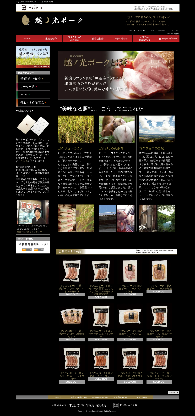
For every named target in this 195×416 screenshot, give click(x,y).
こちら (24, 161)
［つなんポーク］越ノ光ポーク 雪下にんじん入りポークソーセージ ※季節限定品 (101, 277)
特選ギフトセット (33, 79)
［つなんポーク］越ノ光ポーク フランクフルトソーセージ (72, 275)
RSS (27, 249)
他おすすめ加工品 (33, 103)
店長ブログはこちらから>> (29, 232)
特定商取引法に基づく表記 (100, 397)
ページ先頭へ (173, 392)
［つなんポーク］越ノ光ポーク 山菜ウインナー (101, 320)
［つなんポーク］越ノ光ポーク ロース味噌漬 (159, 274)
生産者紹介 (51, 38)
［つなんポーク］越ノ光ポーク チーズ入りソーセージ (159, 362)
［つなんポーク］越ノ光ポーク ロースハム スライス (130, 275)
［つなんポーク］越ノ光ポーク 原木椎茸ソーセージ (159, 320)
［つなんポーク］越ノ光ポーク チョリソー (101, 361)
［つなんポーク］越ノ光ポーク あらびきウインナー (130, 362)
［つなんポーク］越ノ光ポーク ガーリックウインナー (72, 362)
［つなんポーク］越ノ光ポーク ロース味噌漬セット (72, 320)
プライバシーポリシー (121, 397)
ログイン (152, 30)
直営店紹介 (97, 38)
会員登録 (161, 30)
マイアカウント (173, 30)
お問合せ (121, 38)
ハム (33, 95)
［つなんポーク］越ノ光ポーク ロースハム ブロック (130, 320)
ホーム (27, 38)
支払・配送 (80, 397)
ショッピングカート (168, 38)
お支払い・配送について (144, 38)
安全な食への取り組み (74, 38)
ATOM (39, 249)
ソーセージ (33, 87)
